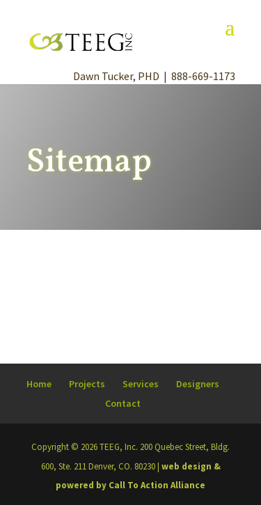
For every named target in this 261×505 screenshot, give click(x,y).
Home (39, 384)
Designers (197, 384)
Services (140, 384)
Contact (123, 403)
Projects (87, 384)
